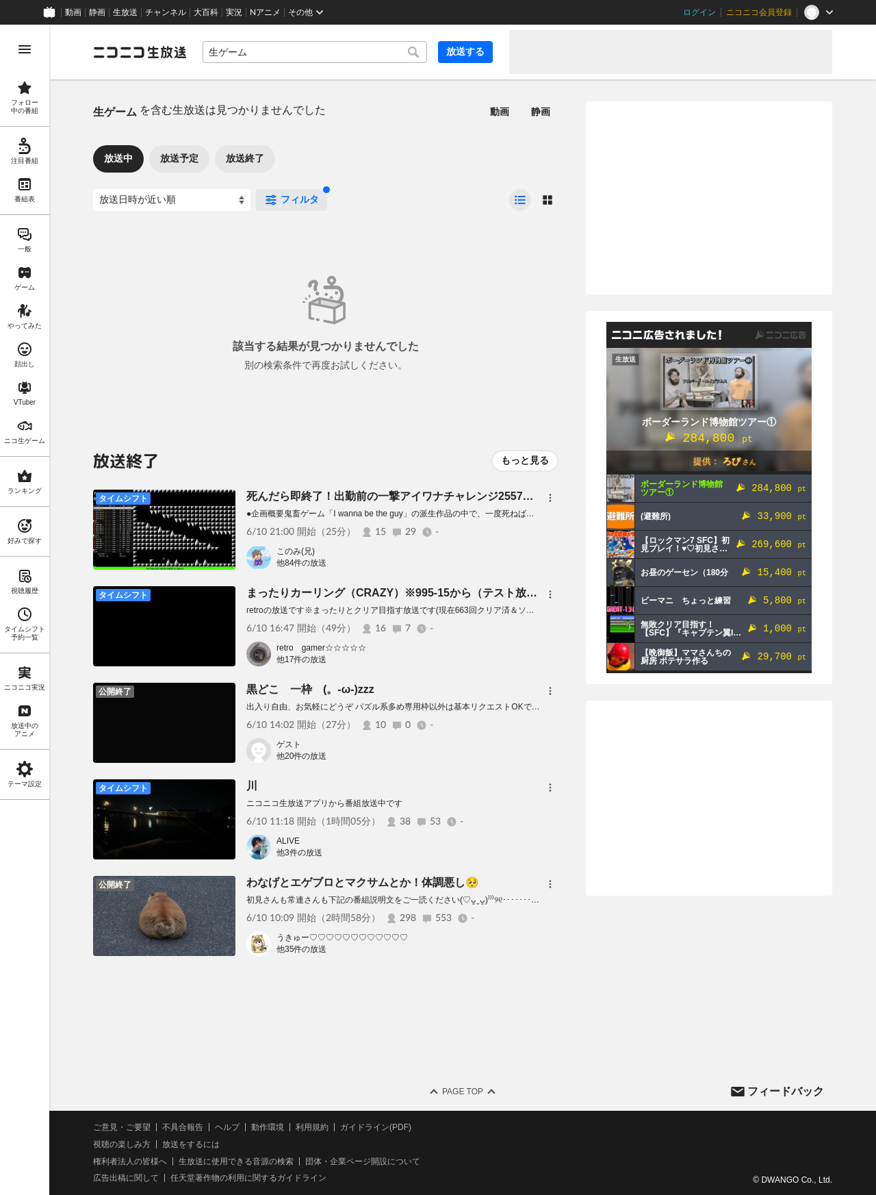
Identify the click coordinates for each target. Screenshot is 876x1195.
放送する (465, 51)
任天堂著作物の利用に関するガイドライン (248, 1178)
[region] (24, 610)
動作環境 (267, 1127)
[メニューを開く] (24, 49)
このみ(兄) (295, 551)
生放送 (125, 12)
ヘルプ (227, 1127)
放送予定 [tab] (179, 158)
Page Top (462, 1091)
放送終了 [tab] (245, 158)
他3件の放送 (299, 852)
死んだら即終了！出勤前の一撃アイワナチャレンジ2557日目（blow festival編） (444, 496)
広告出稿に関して (126, 1178)
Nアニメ (265, 12)
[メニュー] (550, 498)
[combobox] (315, 52)
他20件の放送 (301, 756)
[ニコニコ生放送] (139, 52)
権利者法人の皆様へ (130, 1161)
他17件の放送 (301, 659)
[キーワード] (315, 52)
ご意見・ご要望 (122, 1127)
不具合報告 (182, 1127)
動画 (73, 12)
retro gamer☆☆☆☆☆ (321, 648)
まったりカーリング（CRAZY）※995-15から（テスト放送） (397, 593)
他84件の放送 (301, 563)
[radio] (520, 200)
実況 (234, 12)
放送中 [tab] (118, 158)
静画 (97, 12)
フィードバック (785, 1091)
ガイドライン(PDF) (375, 1127)
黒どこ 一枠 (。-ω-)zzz (310, 689)
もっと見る (525, 460)
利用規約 (312, 1127)
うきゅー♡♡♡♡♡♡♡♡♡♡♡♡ (342, 937)
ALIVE (288, 841)
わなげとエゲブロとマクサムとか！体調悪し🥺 (362, 882)
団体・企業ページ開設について (362, 1161)
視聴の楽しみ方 (122, 1144)
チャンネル (165, 12)
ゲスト (288, 744)
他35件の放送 (301, 949)
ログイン (699, 12)
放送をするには (191, 1144)
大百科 (206, 12)
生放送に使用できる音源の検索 (236, 1161)
